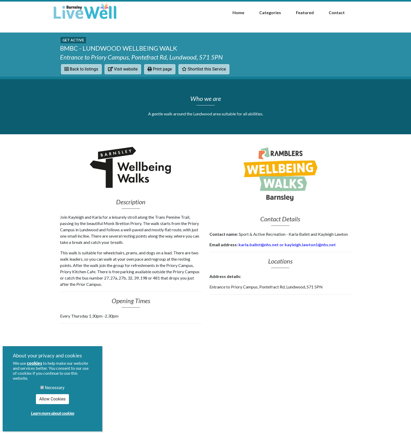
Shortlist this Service (204, 69)
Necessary (52, 387)
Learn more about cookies (52, 413)
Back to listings (81, 69)
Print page (160, 69)
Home (238, 12)
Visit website (123, 69)
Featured (305, 12)
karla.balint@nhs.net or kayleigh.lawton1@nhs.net (287, 244)
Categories (270, 12)
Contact (337, 12)
